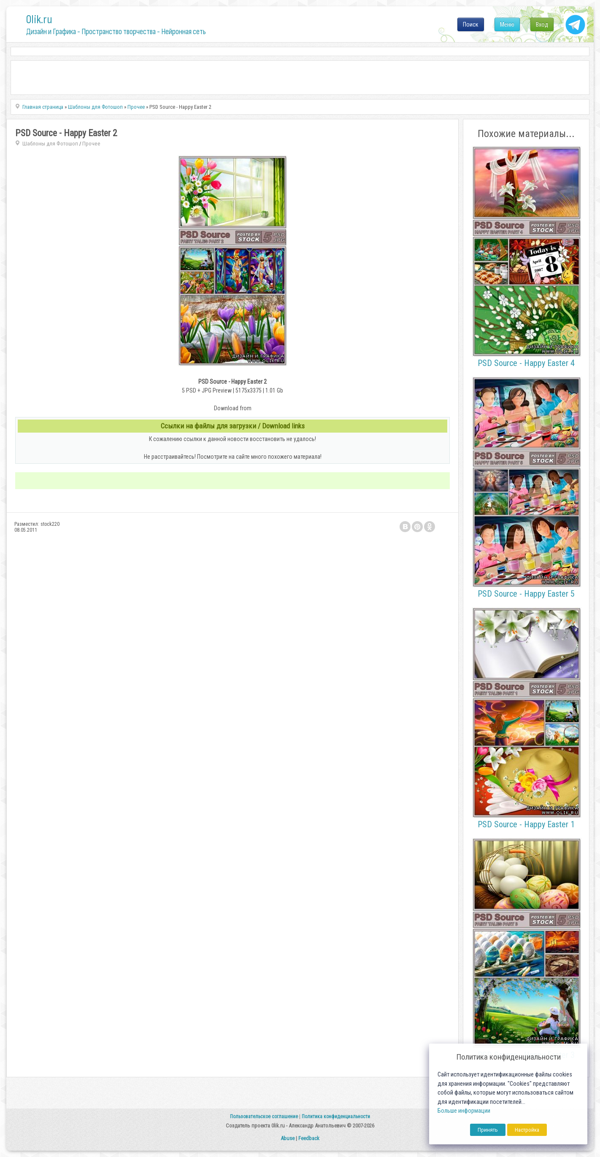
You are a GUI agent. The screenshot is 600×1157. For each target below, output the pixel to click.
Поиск (470, 24)
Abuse (288, 1138)
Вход (542, 24)
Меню (507, 24)
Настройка (527, 1130)
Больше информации (464, 1110)
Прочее (91, 143)
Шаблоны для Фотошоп (50, 143)
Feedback (308, 1138)
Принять (488, 1130)
